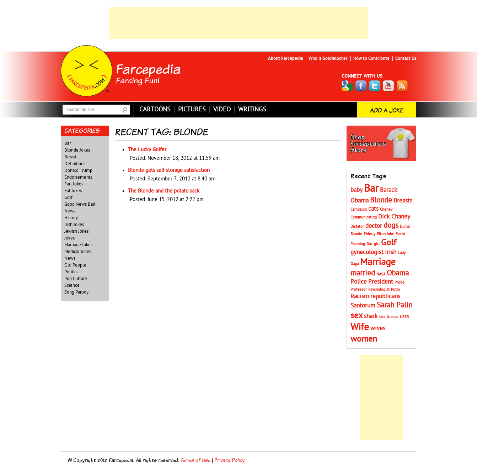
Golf (68, 197)
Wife (359, 327)
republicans (385, 296)
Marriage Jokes (78, 245)
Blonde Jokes (77, 150)
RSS (402, 85)
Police (358, 281)
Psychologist (379, 289)
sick (382, 317)
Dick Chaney (394, 216)
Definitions (74, 164)
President (380, 281)
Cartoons (155, 109)
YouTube (389, 85)
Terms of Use (195, 460)
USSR (404, 317)
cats (373, 208)
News (69, 258)
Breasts (402, 200)
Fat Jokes (73, 191)
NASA (380, 274)
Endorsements (78, 177)
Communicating (363, 217)
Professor (358, 289)
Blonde (381, 200)
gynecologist (367, 252)
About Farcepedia (285, 58)
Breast (70, 157)
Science (72, 285)
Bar (67, 143)
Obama (398, 273)
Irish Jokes (74, 224)
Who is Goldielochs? (328, 58)
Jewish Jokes (76, 231)
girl (377, 244)
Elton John (385, 234)
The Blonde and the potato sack (163, 191)
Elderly (369, 234)
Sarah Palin (394, 305)
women (363, 339)
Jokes (69, 238)
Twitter (375, 85)
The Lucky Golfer (147, 150)
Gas (369, 244)
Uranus (392, 317)
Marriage (378, 262)
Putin (395, 289)
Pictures (192, 109)
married (362, 273)
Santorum (362, 305)
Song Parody (76, 292)
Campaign (358, 209)
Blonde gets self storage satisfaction (169, 170)
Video (222, 109)
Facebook (361, 85)
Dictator (357, 226)
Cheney (386, 209)
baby (356, 190)
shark (370, 316)
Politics (71, 272)
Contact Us (405, 58)
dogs (391, 225)
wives (377, 328)
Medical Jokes (77, 251)
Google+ (347, 85)
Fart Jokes (73, 184)
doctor (373, 226)
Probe (399, 282)
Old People (75, 265)
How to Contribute (371, 58)
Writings (252, 109)
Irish (390, 252)
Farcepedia (148, 69)
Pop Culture (75, 278)
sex (356, 315)
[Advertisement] (238, 23)
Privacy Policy (229, 460)
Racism (359, 296)
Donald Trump (78, 170)
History (71, 218)
